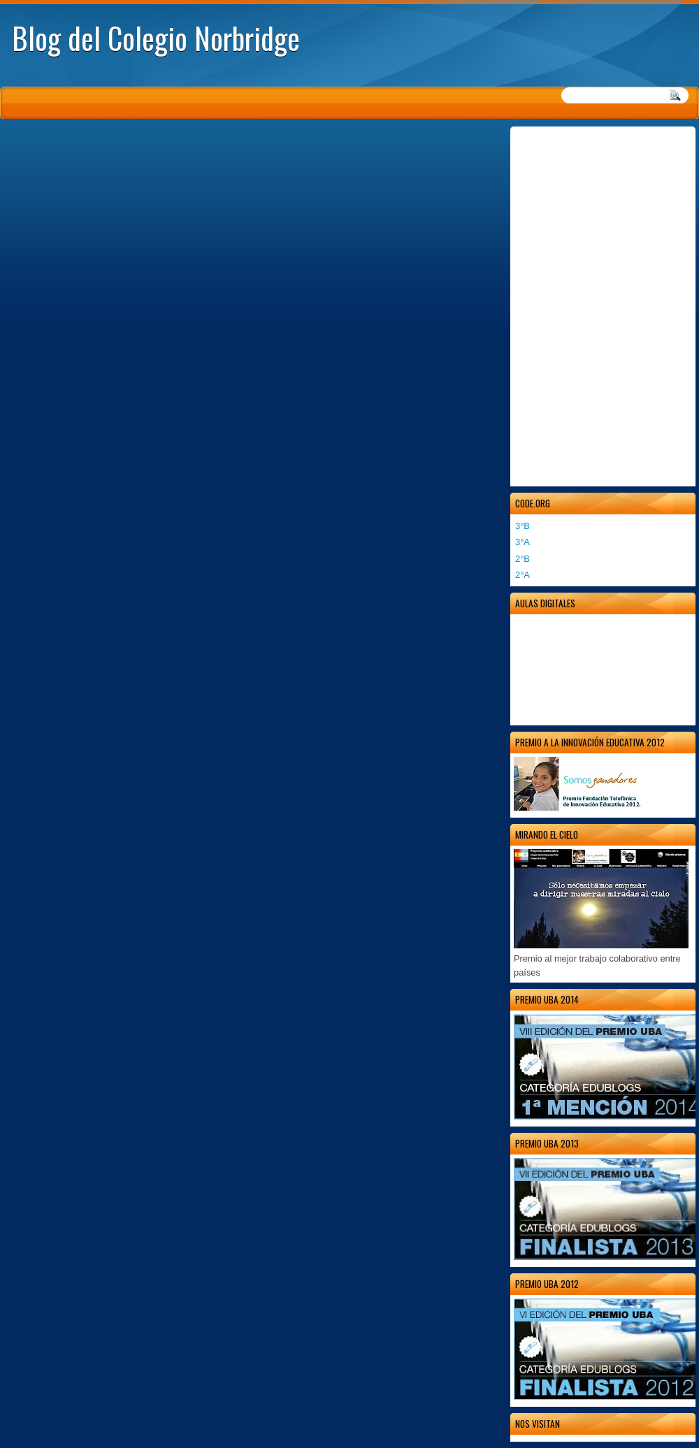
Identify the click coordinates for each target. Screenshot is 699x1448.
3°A (522, 542)
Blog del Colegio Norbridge (156, 37)
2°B (522, 558)
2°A (522, 575)
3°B (522, 526)
